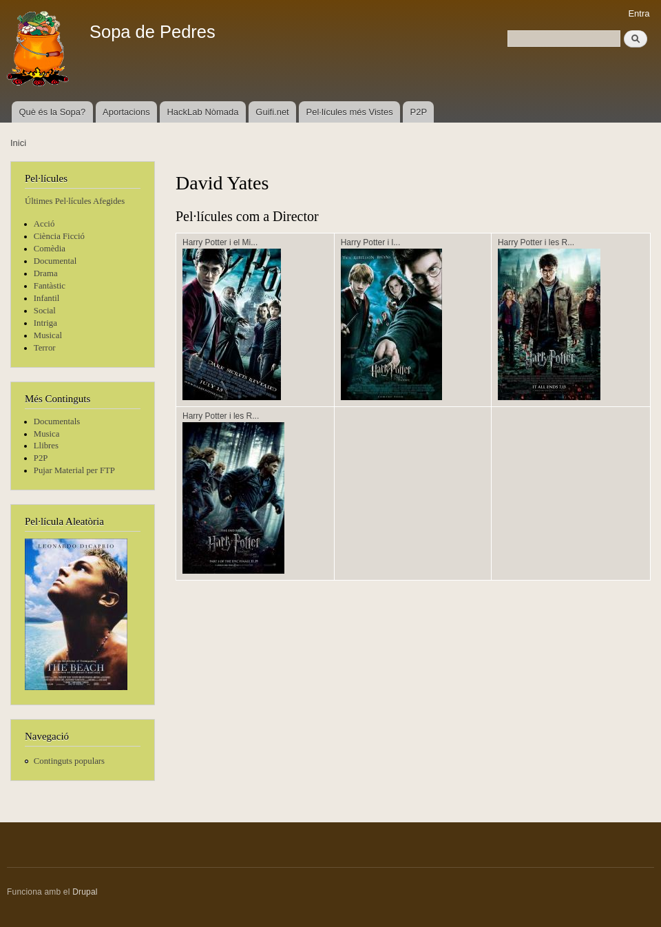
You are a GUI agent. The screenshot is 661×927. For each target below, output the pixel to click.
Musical (48, 335)
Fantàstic (49, 286)
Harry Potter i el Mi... (220, 242)
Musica (47, 434)
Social (45, 310)
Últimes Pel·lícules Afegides (75, 201)
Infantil (47, 298)
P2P (419, 112)
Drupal (85, 892)
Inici (18, 143)
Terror (45, 348)
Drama (46, 273)
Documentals (57, 421)
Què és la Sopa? (52, 112)
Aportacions (126, 112)
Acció (44, 224)
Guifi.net (271, 112)
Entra (638, 13)
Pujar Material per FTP (74, 470)
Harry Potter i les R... (536, 242)
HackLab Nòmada (202, 112)
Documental (55, 261)
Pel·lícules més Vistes (349, 112)
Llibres (46, 445)
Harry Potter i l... (371, 242)
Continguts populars (69, 761)
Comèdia (49, 248)
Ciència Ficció (59, 236)
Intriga (45, 323)
